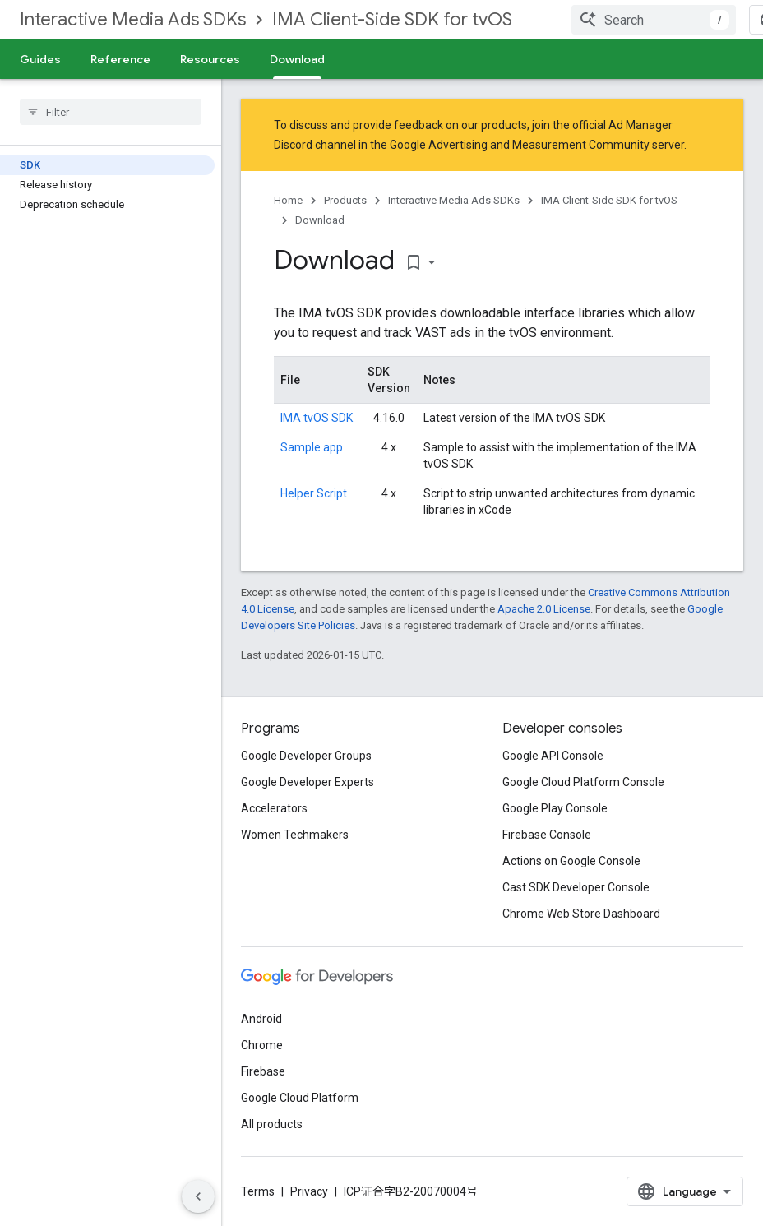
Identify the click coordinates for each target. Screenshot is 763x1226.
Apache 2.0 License (543, 609)
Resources (210, 59)
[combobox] (653, 20)
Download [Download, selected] (297, 59)
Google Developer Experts (307, 782)
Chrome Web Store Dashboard (581, 913)
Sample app (311, 447)
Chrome (262, 1045)
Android (261, 1018)
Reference (120, 59)
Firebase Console (546, 834)
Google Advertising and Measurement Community (520, 144)
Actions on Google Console (571, 860)
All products (272, 1124)
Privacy (309, 1191)
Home (288, 200)
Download (320, 220)
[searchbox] (110, 112)
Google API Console (552, 755)
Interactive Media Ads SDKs (133, 19)
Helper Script (313, 493)
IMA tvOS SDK (316, 417)
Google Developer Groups (306, 755)
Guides (40, 59)
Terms (258, 1191)
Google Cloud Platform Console (583, 782)
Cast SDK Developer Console (576, 887)
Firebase (263, 1071)
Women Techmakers (295, 834)
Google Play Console (555, 808)
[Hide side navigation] (198, 1196)
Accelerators (274, 808)
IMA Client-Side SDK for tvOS (392, 19)
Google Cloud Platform (299, 1097)
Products (345, 200)
